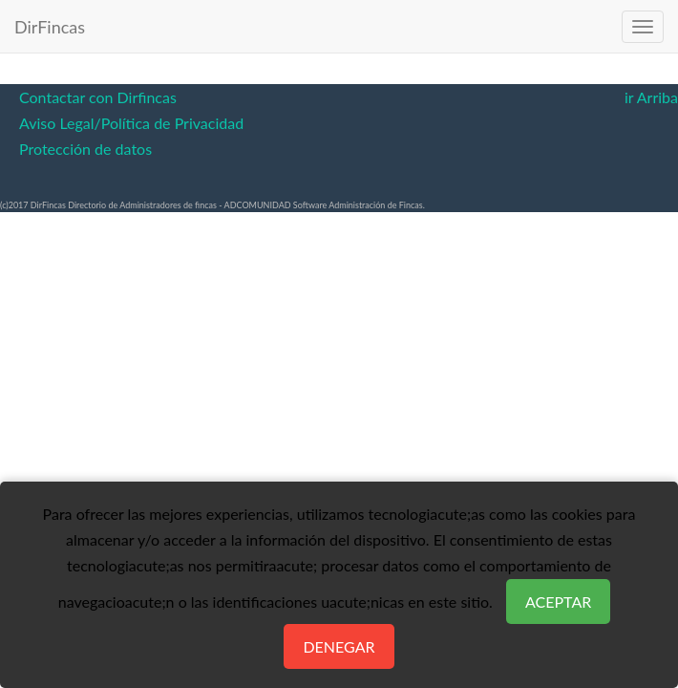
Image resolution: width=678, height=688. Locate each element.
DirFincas (49, 26)
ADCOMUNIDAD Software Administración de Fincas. (324, 205)
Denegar (338, 646)
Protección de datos (85, 149)
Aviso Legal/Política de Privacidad (131, 123)
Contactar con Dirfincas (98, 97)
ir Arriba (651, 97)
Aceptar (558, 601)
